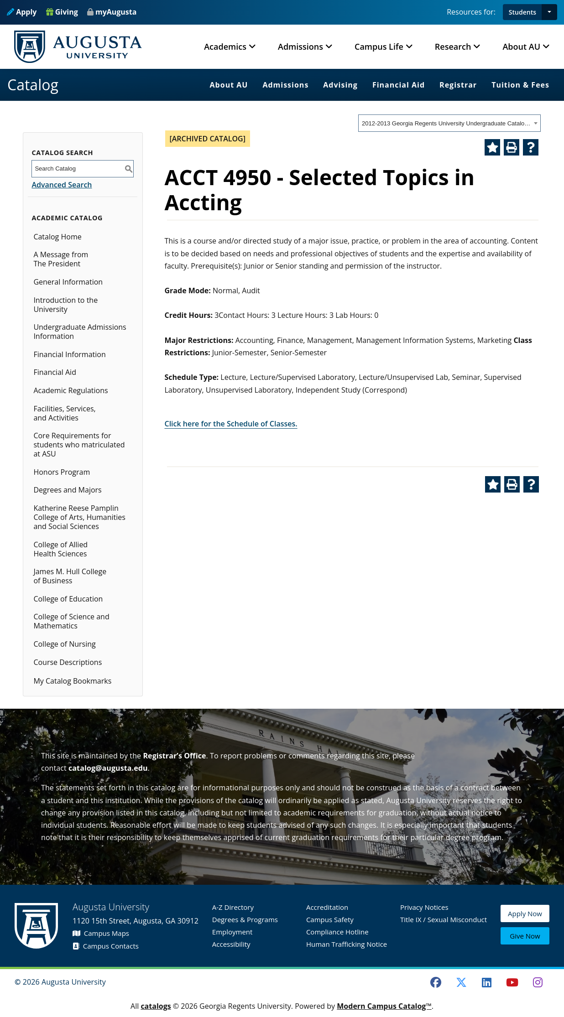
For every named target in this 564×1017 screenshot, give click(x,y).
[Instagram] (537, 982)
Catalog (32, 84)
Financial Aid (398, 85)
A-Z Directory (233, 907)
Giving (62, 12)
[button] (549, 12)
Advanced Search (61, 185)
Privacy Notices (424, 907)
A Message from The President (60, 259)
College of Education (68, 599)
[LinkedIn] (486, 982)
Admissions (285, 85)
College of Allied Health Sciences (60, 549)
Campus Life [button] (379, 46)
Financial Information (69, 354)
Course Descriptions (67, 662)
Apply (22, 12)
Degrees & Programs (245, 919)
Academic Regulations (70, 390)
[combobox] (449, 123)
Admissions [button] (300, 46)
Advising (340, 85)
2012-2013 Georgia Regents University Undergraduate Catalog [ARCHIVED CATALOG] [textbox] (446, 123)
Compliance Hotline (337, 931)
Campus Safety (330, 919)
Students (522, 12)
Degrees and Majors (67, 490)
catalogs (156, 1006)
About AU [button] (521, 46)
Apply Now (525, 915)
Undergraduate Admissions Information (79, 331)
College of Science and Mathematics (71, 621)
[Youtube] (512, 982)
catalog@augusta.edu (108, 768)
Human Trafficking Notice (346, 944)
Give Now (525, 936)
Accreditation (327, 907)
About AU (229, 85)
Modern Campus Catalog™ (384, 1006)
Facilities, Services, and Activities (64, 413)
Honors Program (61, 472)
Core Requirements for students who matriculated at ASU (79, 445)
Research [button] (453, 46)
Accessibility (231, 944)
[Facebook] (435, 982)
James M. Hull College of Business (69, 576)
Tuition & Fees (520, 85)
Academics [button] (225, 46)
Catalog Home (57, 237)
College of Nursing (64, 644)
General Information (68, 282)
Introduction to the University (65, 304)
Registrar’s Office (174, 756)
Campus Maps (101, 933)
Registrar (458, 85)
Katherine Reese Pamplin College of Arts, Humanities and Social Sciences (79, 517)
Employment (232, 931)
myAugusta (115, 12)
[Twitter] (461, 982)
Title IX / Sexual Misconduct (443, 919)
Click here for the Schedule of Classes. (231, 424)
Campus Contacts (106, 945)
